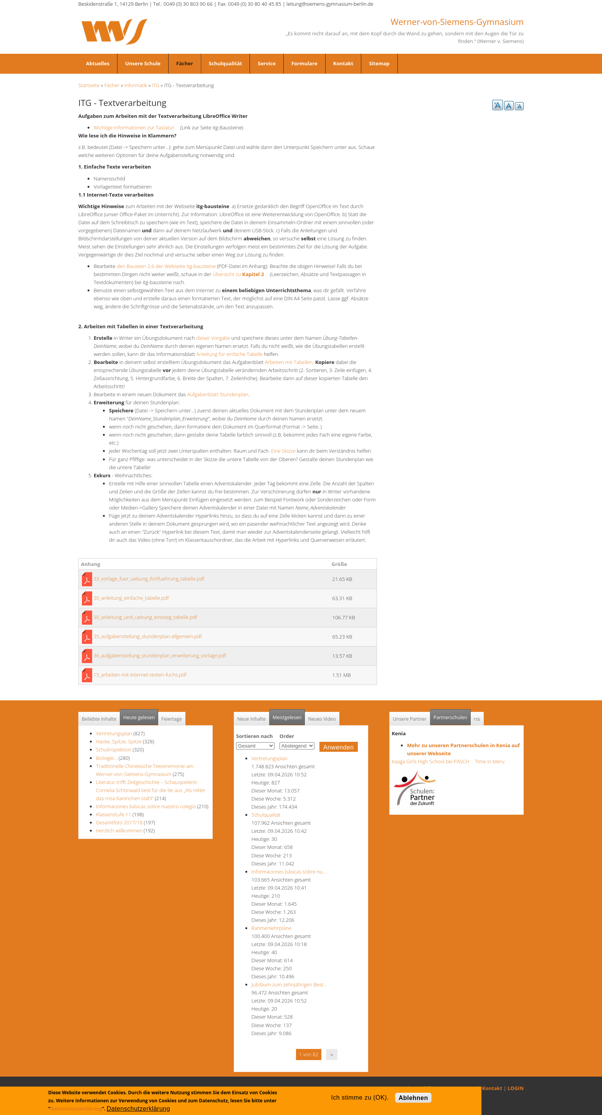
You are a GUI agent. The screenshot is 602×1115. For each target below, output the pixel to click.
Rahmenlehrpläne (271, 928)
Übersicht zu (241, 274)
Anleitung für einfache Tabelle (229, 354)
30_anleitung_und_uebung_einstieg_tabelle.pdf (145, 617)
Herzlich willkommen (119, 830)
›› (332, 1054)
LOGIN (516, 1088)
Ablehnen (413, 1098)
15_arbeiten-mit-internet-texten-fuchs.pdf (139, 674)
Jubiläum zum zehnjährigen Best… (289, 984)
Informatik (135, 85)
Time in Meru (489, 761)
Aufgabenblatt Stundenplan (217, 394)
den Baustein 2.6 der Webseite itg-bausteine (166, 266)
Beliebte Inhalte (99, 719)
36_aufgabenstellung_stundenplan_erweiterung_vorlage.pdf (159, 655)
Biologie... (106, 757)
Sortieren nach (254, 736)
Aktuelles (97, 63)
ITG (156, 85)
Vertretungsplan (114, 733)
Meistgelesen (287, 717)
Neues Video (322, 719)
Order (287, 736)
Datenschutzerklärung (76, 1108)
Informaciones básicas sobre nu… (288, 871)
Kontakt (343, 63)
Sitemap (379, 63)
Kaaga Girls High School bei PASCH (433, 761)
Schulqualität (225, 63)
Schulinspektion (113, 749)
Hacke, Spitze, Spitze (119, 741)
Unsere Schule (142, 63)
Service (266, 63)
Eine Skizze (283, 450)
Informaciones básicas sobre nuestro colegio (146, 806)
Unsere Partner (410, 719)
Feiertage (171, 719)
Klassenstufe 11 (113, 814)
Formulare (304, 63)
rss (477, 719)
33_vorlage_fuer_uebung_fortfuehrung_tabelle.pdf (148, 578)
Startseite (88, 85)
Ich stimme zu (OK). (360, 1097)
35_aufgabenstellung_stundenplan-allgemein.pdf (147, 636)
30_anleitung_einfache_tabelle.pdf (131, 597)
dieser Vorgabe (213, 337)
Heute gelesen (139, 717)
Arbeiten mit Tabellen (289, 362)
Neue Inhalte (251, 719)
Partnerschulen (452, 715)
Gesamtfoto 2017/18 (119, 822)
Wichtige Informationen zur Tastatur (136, 127)
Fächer (184, 63)
